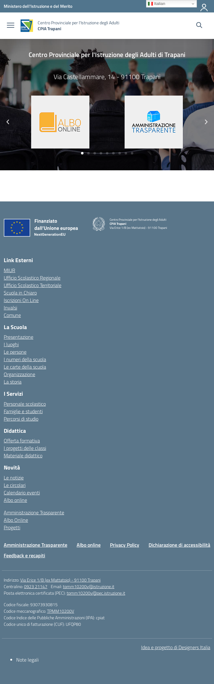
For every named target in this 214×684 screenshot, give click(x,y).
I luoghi (11, 344)
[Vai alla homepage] (27, 26)
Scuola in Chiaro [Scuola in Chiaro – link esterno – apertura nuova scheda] (20, 292)
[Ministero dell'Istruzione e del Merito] (38, 6)
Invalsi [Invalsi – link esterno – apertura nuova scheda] (10, 307)
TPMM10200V (60, 611)
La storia (12, 381)
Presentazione (18, 337)
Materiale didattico (23, 455)
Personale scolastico (25, 404)
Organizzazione (19, 374)
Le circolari (15, 485)
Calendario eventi (22, 492)
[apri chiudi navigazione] (10, 26)
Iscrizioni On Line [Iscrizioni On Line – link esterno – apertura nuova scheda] (21, 300)
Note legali (27, 659)
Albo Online (16, 520)
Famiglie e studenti (23, 411)
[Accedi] (204, 6)
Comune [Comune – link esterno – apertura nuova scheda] (12, 315)
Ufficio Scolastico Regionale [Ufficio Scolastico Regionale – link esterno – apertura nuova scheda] (32, 277)
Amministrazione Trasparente (34, 512)
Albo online (15, 500)
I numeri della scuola (25, 359)
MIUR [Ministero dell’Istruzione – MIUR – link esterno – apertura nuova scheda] (9, 270)
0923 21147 (35, 586)
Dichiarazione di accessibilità (179, 545)
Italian (156, 3)
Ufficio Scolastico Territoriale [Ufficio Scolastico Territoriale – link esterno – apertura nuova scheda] (32, 285)
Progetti (12, 527)
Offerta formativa (22, 440)
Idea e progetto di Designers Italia (175, 647)
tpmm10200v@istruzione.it (88, 586)
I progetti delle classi (25, 448)
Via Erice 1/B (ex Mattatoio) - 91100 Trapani (60, 580)
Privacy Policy (124, 545)
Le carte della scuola (25, 366)
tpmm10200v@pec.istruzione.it (96, 593)
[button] (82, 153)
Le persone (15, 352)
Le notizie (14, 477)
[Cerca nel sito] (199, 26)
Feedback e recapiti (24, 555)
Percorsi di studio (21, 418)
